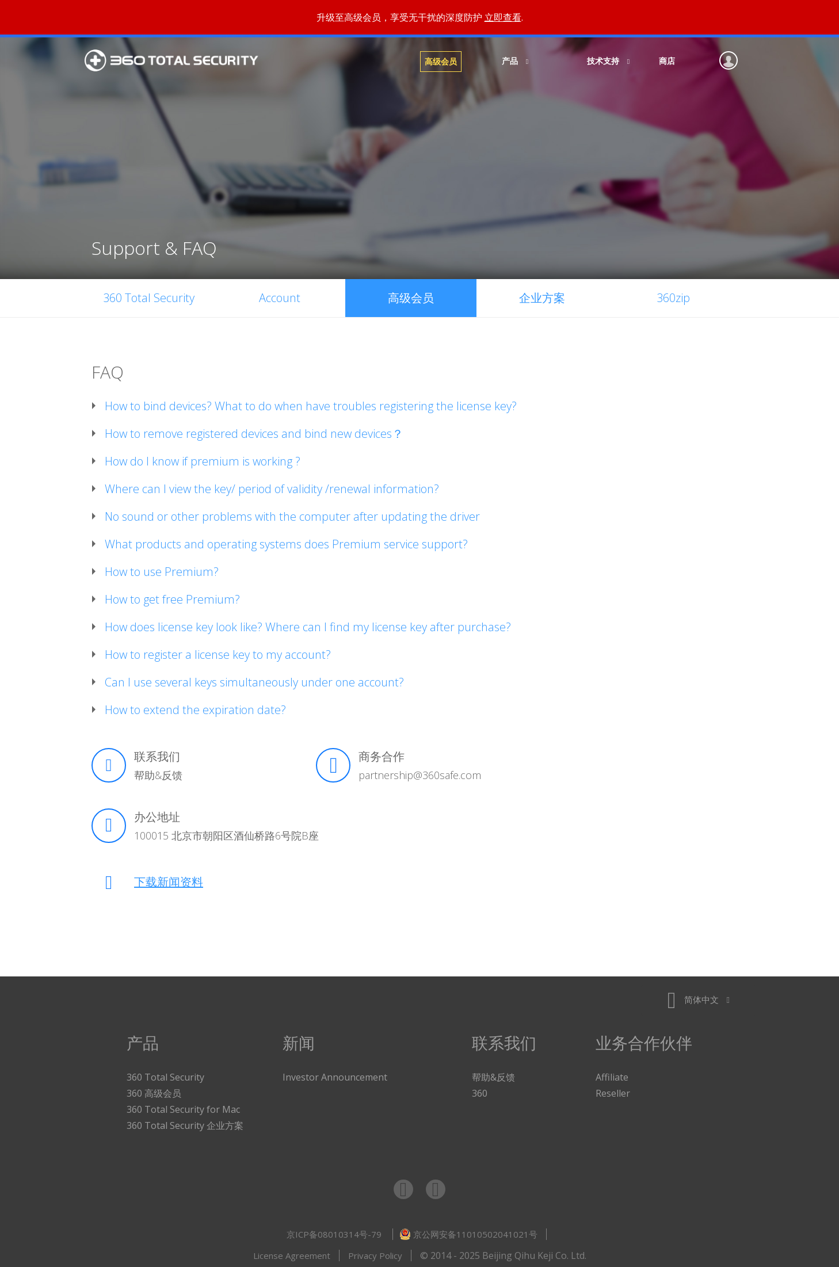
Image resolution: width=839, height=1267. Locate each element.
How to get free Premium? (172, 596)
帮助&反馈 (158, 772)
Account (279, 295)
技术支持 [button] (605, 60)
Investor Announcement (335, 1074)
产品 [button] (511, 60)
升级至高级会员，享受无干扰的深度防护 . (419, 17)
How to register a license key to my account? (218, 651)
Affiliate (612, 1074)
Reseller (613, 1090)
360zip (673, 295)
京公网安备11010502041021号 (468, 1231)
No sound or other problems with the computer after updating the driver (292, 513)
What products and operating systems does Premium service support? (286, 541)
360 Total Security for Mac (183, 1106)
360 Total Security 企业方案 (185, 1122)
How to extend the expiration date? (195, 707)
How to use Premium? (162, 569)
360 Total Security (178, 61)
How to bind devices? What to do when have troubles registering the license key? (311, 403)
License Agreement (291, 1252)
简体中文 (699, 996)
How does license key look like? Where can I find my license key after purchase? (308, 624)
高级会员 (441, 61)
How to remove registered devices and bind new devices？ (254, 430)
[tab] (419, 403)
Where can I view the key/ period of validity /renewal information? (272, 486)
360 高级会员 (154, 1090)
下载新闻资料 (168, 879)
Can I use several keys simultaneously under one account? (254, 679)
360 (479, 1090)
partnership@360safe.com (420, 772)
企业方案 (542, 295)
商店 (667, 60)
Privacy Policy (375, 1252)
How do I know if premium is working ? (202, 458)
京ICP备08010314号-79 (335, 1231)
